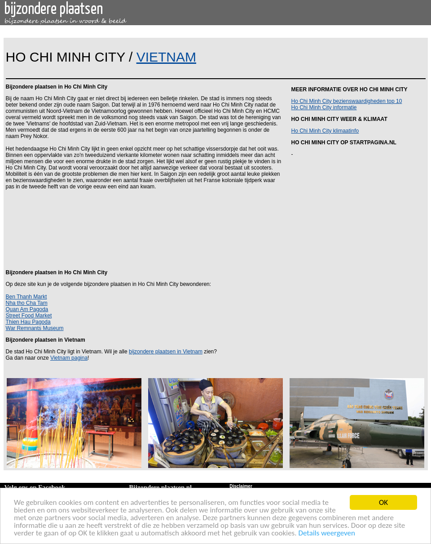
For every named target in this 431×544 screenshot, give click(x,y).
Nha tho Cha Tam (27, 303)
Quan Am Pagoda (27, 309)
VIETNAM (166, 56)
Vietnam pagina (69, 358)
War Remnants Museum (35, 328)
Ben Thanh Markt (26, 297)
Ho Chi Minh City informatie (324, 107)
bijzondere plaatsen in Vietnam (165, 351)
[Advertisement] (143, 229)
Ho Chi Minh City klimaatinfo (325, 131)
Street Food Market (29, 315)
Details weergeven (326, 533)
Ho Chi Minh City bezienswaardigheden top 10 (346, 101)
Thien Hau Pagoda (28, 322)
